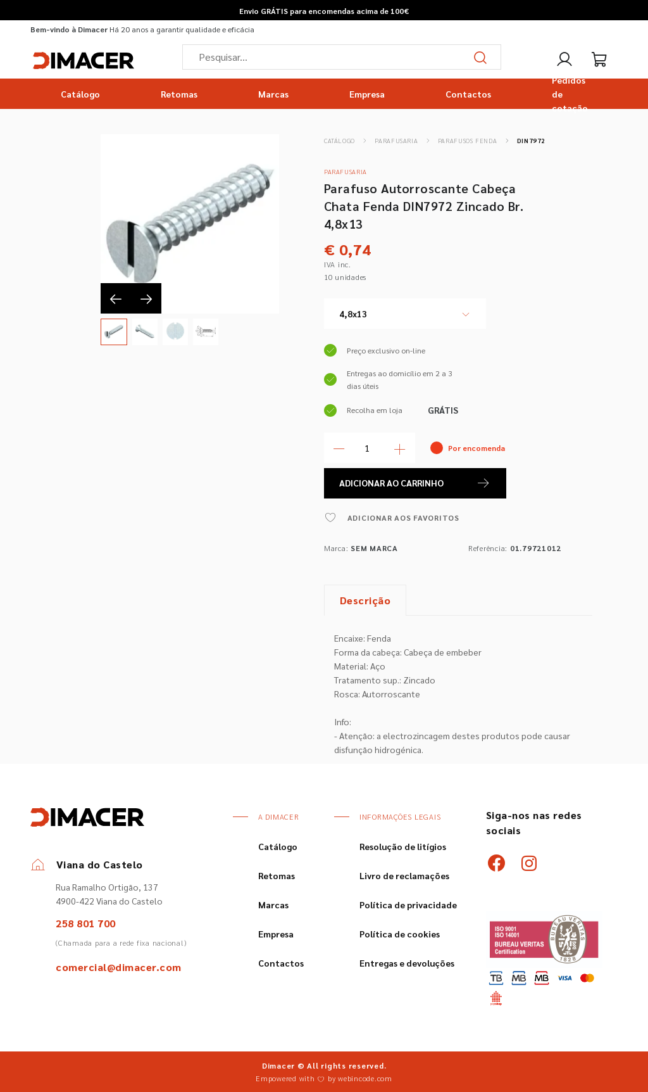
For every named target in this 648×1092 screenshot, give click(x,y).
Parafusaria (396, 140)
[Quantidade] (369, 448)
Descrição (365, 600)
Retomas (179, 93)
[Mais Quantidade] (400, 448)
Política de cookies (399, 933)
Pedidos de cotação (570, 93)
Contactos (468, 93)
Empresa (367, 93)
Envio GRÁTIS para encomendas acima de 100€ (324, 11)
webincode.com (365, 1078)
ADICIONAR (415, 483)
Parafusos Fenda (467, 140)
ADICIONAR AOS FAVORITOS (391, 517)
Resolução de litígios (402, 846)
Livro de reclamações (404, 875)
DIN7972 (531, 140)
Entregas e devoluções (406, 962)
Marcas (273, 93)
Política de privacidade (408, 904)
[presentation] (116, 298)
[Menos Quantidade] (339, 448)
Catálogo (80, 93)
